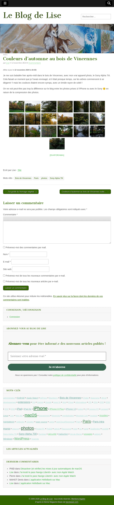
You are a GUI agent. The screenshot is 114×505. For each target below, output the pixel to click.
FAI (33, 402)
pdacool (15, 429)
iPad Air (27, 409)
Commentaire (10, 214)
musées (103, 415)
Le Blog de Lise (32, 15)
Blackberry (53, 398)
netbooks (20, 422)
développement (9, 402)
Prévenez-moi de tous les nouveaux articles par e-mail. (32, 281)
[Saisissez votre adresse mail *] (57, 356)
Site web (7, 269)
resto (75, 429)
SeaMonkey (95, 429)
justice (80, 409)
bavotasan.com (72, 502)
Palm (78, 422)
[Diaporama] (57, 155)
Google (48, 402)
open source (41, 422)
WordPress (21, 438)
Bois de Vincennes (23, 178)
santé (86, 429)
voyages (88, 434)
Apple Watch (32, 398)
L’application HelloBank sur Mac (44, 479)
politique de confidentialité (64, 375)
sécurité (52, 434)
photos (44, 178)
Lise (7, 63)
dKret (103, 398)
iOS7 (7, 409)
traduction (63, 434)
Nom (6, 254)
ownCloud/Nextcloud (65, 422)
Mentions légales (78, 499)
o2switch (30, 422)
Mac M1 (19, 416)
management (44, 416)
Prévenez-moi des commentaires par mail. (26, 247)
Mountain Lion (82, 416)
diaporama (95, 398)
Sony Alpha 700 (28, 434)
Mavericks (56, 416)
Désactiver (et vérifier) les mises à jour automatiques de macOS (51, 468)
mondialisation (68, 416)
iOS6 (108, 402)
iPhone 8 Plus (57, 409)
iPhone (40, 408)
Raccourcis (66, 429)
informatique (80, 402)
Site (19, 170)
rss (80, 429)
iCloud (70, 402)
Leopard (104, 409)
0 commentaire (34, 63)
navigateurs (8, 422)
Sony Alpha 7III (56, 178)
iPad (19, 409)
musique (93, 415)
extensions (24, 402)
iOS (90, 402)
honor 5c (57, 402)
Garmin (40, 402)
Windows (7, 439)
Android (21, 398)
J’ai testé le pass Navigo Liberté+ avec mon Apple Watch (46, 472)
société (105, 429)
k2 (86, 409)
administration (9, 398)
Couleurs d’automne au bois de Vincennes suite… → (85, 191)
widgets (97, 434)
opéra (51, 422)
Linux (5, 415)
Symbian (42, 434)
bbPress (43, 398)
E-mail (7, 261)
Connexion (14, 317)
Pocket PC (40, 429)
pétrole (57, 429)
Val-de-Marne (76, 434)
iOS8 (13, 409)
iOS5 (102, 402)
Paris (5, 55)
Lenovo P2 (94, 409)
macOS (30, 415)
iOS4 (95, 402)
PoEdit (49, 429)
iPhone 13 (71, 409)
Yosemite (35, 439)
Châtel (86, 398)
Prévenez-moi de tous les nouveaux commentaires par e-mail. (35, 275)
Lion (12, 416)
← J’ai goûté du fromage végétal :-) (21, 191)
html (64, 402)
